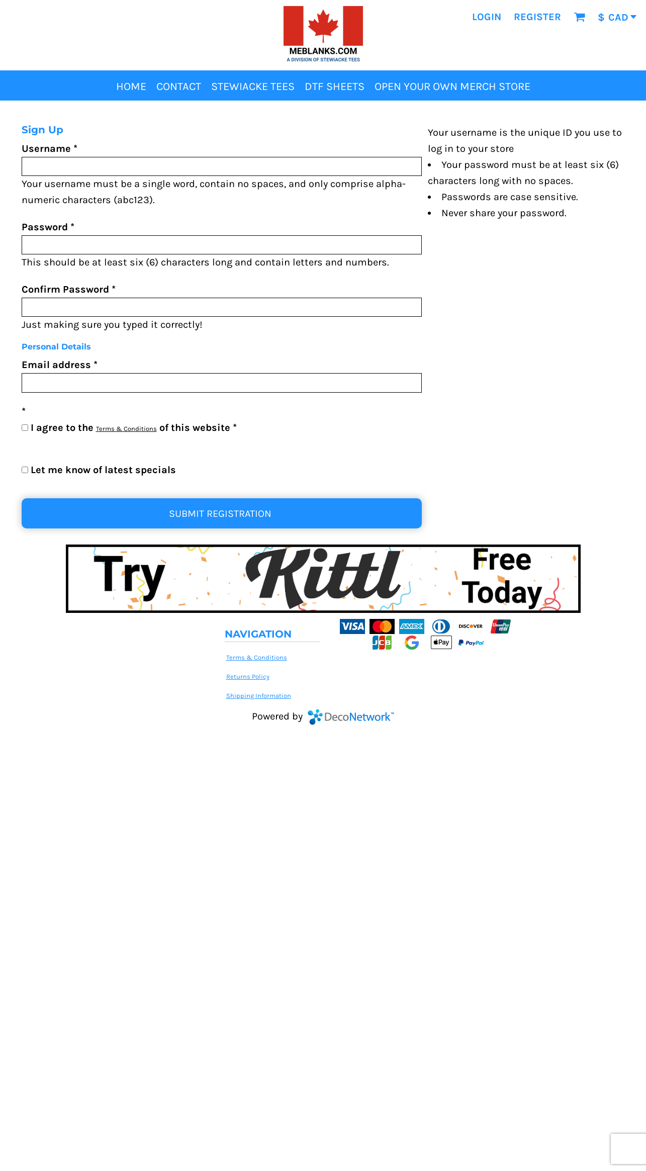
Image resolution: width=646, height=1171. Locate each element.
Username (46, 148)
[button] (579, 17)
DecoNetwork (351, 717)
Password (45, 227)
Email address (56, 365)
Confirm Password (65, 289)
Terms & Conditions (126, 428)
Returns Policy (247, 676)
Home (30, 110)
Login (486, 17)
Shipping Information (258, 695)
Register (537, 17)
